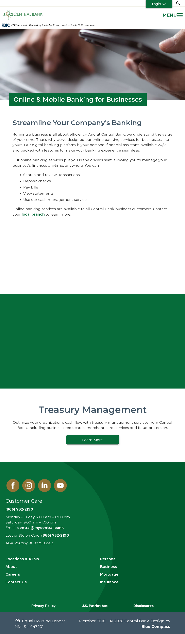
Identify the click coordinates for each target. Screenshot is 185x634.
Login (159, 4)
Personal (108, 559)
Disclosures (143, 606)
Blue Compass (155, 626)
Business (108, 566)
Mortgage (109, 574)
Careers (12, 574)
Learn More (92, 440)
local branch (33, 214)
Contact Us (16, 582)
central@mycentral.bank (40, 528)
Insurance (109, 582)
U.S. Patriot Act (94, 606)
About (11, 566)
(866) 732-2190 (19, 509)
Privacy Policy (43, 606)
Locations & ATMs (22, 559)
